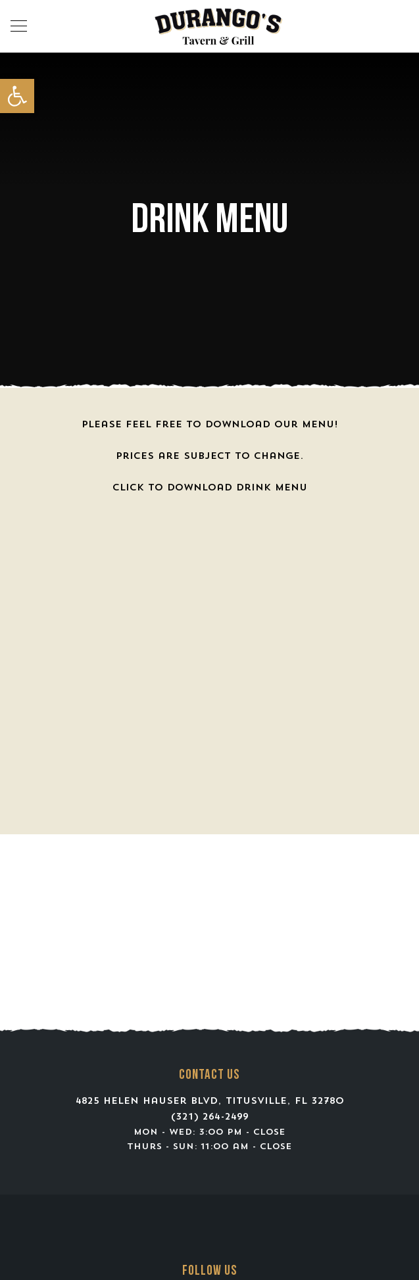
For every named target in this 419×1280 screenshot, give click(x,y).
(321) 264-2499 (210, 1117)
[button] (17, 96)
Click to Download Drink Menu (209, 488)
